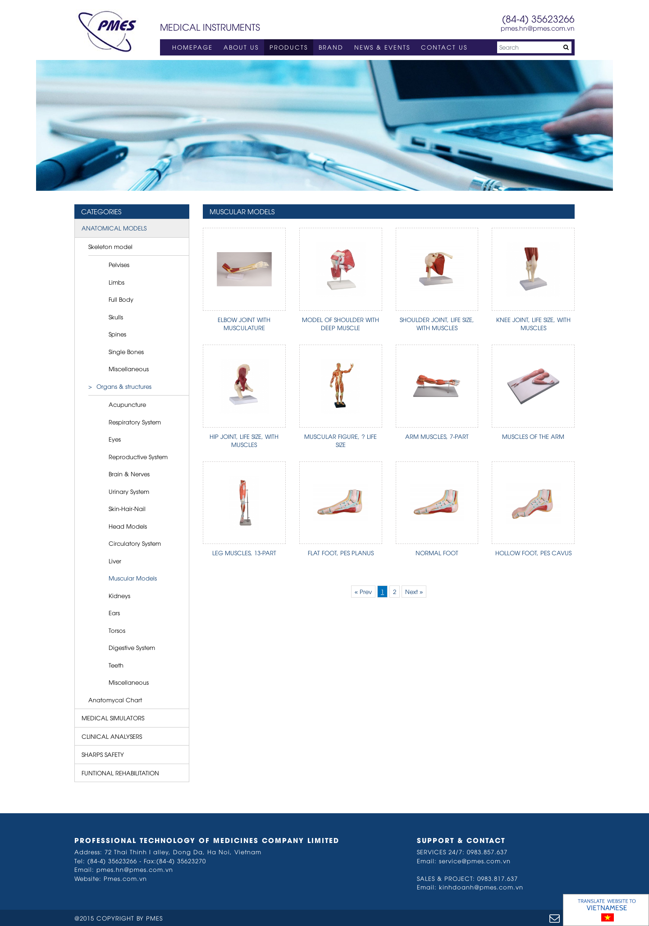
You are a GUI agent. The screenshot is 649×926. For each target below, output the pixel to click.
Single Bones (126, 351)
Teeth (116, 665)
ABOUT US (241, 47)
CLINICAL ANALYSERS (112, 736)
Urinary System (129, 491)
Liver (115, 561)
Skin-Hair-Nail (127, 508)
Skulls (116, 317)
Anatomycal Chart (115, 700)
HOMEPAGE (192, 47)
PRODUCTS (289, 47)
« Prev (363, 591)
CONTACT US (444, 47)
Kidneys (119, 595)
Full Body (121, 299)
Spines (117, 334)
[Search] (534, 47)
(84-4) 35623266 (538, 18)
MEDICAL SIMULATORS (113, 718)
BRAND (331, 47)
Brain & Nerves (129, 474)
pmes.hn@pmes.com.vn (538, 27)
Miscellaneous (129, 368)
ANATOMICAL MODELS (114, 228)
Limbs (116, 282)
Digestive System (132, 647)
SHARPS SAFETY (103, 754)
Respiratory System (135, 422)
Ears (114, 612)
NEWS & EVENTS (382, 47)
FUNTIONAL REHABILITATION (120, 773)
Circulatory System (135, 543)
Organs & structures (123, 386)
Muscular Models (133, 578)
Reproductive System (138, 456)
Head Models (128, 526)
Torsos (117, 630)
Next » (414, 591)
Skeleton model (110, 246)
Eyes (115, 439)
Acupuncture (127, 404)
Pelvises (119, 264)
